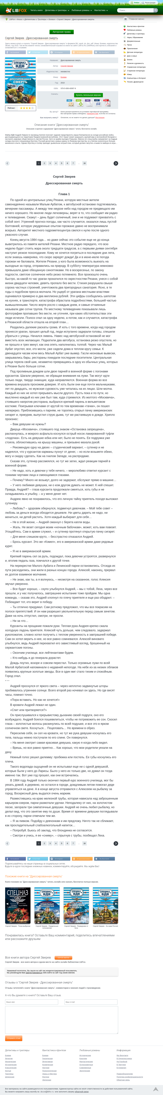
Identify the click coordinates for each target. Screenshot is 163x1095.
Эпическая (46, 1080)
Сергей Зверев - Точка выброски (17, 926)
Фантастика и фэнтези (135, 26)
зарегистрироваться (34, 973)
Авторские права (62, 32)
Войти (136, 3)
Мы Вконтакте (106, 52)
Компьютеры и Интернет (136, 78)
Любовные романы (81, 10)
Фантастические (86, 1061)
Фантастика (99, 10)
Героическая (47, 1058)
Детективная (47, 1061)
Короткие (83, 1058)
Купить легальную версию (88, 95)
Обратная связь (123, 1080)
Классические (11, 1067)
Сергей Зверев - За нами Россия (105, 926)
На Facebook (14, 52)
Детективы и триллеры (56, 10)
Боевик (63, 77)
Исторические (11, 1064)
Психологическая (49, 1070)
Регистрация (150, 3)
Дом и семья (132, 56)
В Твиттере (37, 52)
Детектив (9, 1058)
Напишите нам (92, 114)
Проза (129, 45)
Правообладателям (125, 1074)
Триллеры (9, 1074)
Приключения (132, 48)
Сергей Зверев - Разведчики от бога (76, 927)
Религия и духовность (135, 63)
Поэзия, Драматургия (135, 82)
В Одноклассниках (85, 52)
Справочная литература (136, 67)
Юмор (129, 74)
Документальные (133, 41)
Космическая (47, 1064)
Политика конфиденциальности (130, 1077)
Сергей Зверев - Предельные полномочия (47, 927)
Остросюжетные (86, 1064)
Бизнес (130, 60)
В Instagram (60, 52)
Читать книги (36, 10)
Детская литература (134, 52)
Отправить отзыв (13, 1038)
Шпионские (9, 1077)
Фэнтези (45, 1077)
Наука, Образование (135, 37)
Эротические (84, 1070)
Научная (45, 1067)
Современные (85, 1067)
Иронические (10, 1061)
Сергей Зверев (67, 66)
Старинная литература (136, 71)
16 (85, 163)
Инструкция (99, 118)
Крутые (8, 1070)
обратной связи (82, 1091)
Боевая (45, 1055)
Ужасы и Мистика (49, 1074)
